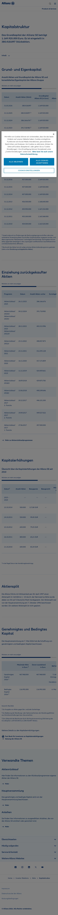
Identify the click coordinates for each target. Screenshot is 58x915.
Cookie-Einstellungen (29, 170)
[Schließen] (53, 134)
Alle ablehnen (16, 162)
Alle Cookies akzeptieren (42, 161)
